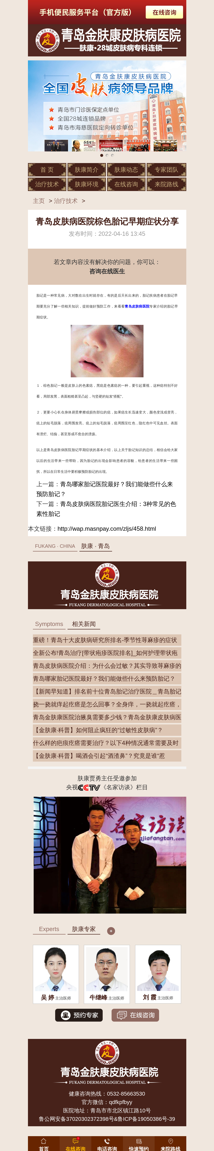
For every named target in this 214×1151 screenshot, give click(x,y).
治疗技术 (47, 184)
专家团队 (166, 169)
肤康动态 (126, 169)
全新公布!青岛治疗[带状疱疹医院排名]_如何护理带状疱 (105, 652)
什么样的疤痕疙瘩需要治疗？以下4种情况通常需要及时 (106, 743)
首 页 (47, 169)
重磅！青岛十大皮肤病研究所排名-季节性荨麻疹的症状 (105, 640)
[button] (139, 1142)
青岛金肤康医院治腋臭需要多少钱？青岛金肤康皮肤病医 (107, 717)
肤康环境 (86, 184)
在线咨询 (126, 184)
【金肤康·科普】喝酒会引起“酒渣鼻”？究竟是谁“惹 (99, 755)
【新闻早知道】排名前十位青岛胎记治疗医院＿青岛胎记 (107, 691)
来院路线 (166, 184)
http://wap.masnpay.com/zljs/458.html (107, 528)
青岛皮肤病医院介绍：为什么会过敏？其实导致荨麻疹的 (107, 665)
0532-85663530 (126, 1094)
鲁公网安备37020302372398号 (76, 1119)
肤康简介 (86, 169)
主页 (39, 200)
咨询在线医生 (107, 271)
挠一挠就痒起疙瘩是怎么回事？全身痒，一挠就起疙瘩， (107, 704)
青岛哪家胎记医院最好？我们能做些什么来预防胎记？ (104, 678)
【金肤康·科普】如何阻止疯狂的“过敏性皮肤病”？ (98, 730)
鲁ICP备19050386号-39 (146, 1119)
